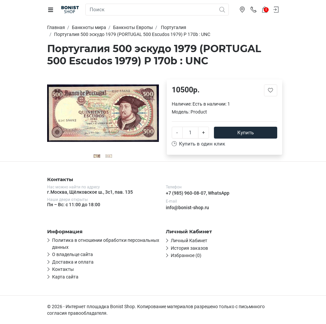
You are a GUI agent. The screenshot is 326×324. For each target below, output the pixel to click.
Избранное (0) (186, 255)
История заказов (189, 248)
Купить (245, 133)
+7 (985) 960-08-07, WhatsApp (197, 193)
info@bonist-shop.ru (187, 207)
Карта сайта (65, 276)
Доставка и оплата (73, 262)
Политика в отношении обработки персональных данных (105, 243)
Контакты (63, 269)
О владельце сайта (72, 254)
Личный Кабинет (189, 240)
